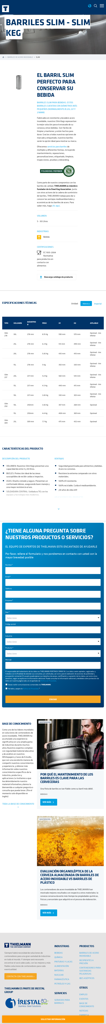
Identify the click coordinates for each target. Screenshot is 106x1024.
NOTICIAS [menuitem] (83, 1010)
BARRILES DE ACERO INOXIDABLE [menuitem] (89, 954)
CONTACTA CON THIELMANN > (21, 976)
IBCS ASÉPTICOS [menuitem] (86, 978)
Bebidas (43, 794)
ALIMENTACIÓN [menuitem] (61, 965)
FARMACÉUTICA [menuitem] (61, 979)
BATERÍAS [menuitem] (59, 970)
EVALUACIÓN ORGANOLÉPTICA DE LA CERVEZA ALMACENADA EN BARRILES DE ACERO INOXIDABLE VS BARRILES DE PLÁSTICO (69, 877)
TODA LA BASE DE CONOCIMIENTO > (18, 805)
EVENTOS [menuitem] (83, 998)
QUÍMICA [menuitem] (58, 957)
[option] (18, 81)
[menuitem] (95, 6)
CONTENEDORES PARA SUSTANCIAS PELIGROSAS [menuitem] (90, 970)
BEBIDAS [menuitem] (58, 952)
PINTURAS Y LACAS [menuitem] (63, 961)
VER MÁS (49, 802)
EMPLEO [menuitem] (83, 994)
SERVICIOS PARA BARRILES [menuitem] (62, 1001)
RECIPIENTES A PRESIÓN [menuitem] (86, 962)
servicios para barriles (57, 146)
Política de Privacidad (48, 681)
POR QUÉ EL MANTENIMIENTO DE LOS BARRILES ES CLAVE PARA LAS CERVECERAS (66, 778)
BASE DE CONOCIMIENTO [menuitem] (86, 1005)
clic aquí (56, 205)
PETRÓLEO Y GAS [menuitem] (62, 983)
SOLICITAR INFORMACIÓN (53, 1019)
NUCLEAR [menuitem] (58, 974)
